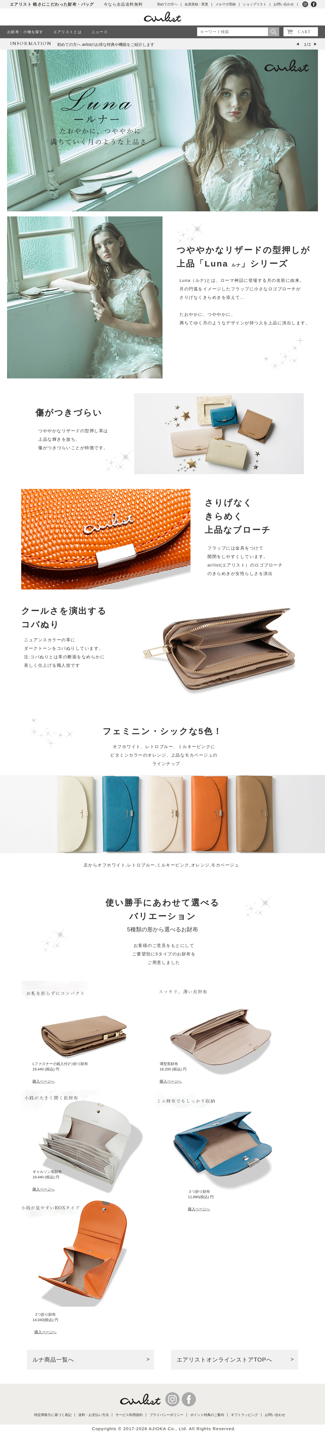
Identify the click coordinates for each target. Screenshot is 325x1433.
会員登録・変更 (196, 4)
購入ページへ (43, 1081)
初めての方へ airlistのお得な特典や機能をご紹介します (106, 44)
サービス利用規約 (129, 1415)
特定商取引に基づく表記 (53, 1415)
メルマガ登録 (225, 4)
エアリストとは (67, 32)
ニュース (100, 32)
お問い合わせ (284, 4)
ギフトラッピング (244, 1415)
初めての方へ (167, 4)
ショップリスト (254, 4)
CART (304, 31)
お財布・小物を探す (25, 32)
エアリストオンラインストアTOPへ (224, 1360)
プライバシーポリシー (166, 1415)
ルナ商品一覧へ (53, 1360)
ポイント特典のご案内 (207, 1415)
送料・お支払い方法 (93, 1415)
